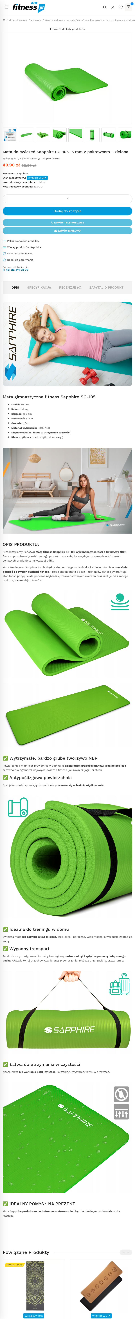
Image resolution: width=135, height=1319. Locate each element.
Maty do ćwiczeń (54, 20)
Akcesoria (36, 20)
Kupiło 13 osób (51, 158)
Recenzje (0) (70, 287)
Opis (15, 287)
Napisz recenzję (32, 158)
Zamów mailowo (67, 230)
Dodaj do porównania (20, 259)
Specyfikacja (39, 287)
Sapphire (22, 173)
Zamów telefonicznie (67, 222)
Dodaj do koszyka (67, 211)
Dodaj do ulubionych (19, 253)
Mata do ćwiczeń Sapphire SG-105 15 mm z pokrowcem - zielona (100, 20)
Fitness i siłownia (18, 20)
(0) (19, 158)
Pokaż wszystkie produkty (23, 240)
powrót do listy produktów (67, 29)
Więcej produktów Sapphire (24, 247)
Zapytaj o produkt (106, 287)
